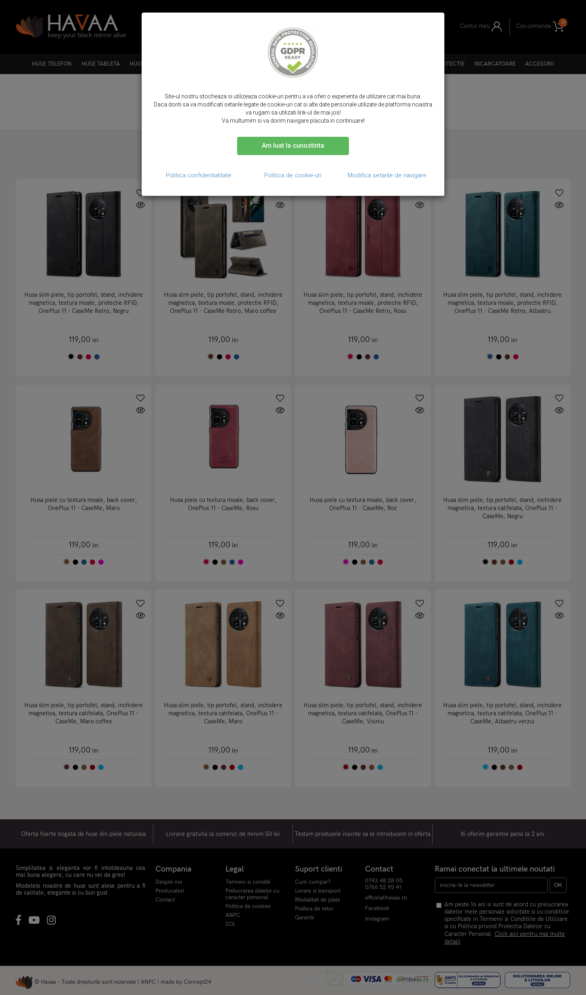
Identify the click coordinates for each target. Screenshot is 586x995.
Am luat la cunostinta (293, 145)
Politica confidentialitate (198, 175)
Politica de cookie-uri (292, 175)
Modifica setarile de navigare (387, 175)
